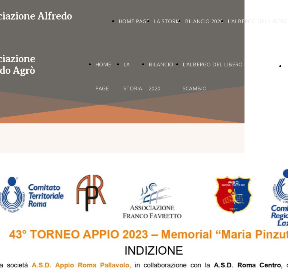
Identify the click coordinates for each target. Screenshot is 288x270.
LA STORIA (167, 21)
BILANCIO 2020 (204, 21)
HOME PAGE (133, 21)
